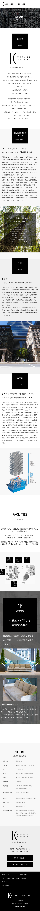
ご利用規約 (23, 878)
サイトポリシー (6, 885)
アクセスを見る (19, 858)
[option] (20, 229)
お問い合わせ (24, 874)
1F (9, 559)
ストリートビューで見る (19, 864)
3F (27, 559)
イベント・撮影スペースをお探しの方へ (11, 880)
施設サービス (5, 874)
